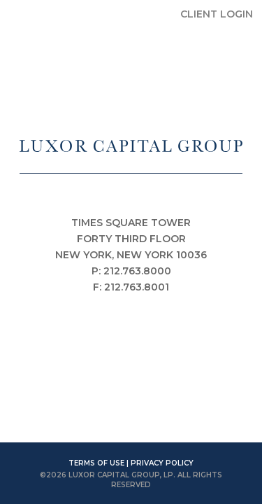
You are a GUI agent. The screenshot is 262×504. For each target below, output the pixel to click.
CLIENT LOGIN (216, 14)
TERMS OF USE (96, 463)
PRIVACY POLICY (162, 463)
